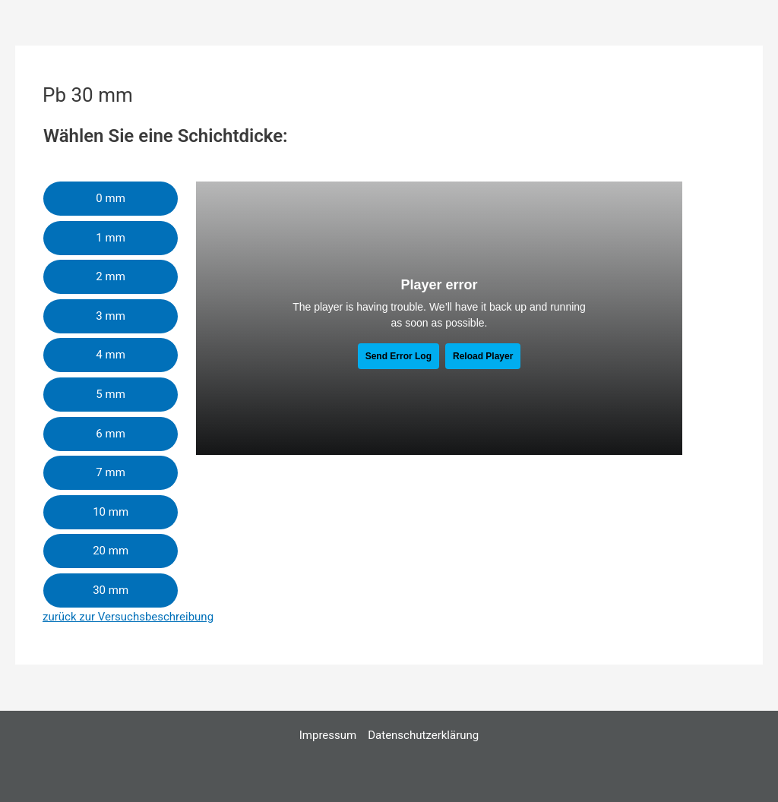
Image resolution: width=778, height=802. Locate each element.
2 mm (110, 276)
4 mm (110, 355)
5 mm (110, 394)
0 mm (110, 198)
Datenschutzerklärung (423, 735)
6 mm (110, 433)
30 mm (110, 590)
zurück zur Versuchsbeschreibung (128, 617)
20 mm (110, 550)
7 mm (110, 472)
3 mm (110, 316)
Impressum (327, 735)
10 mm (110, 512)
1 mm (110, 238)
